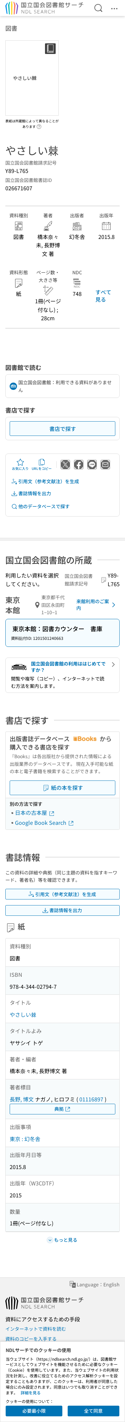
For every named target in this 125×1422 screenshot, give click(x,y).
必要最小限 (34, 1410)
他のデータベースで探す (40, 506)
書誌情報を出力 (31, 493)
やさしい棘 (23, 1014)
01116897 (91, 1099)
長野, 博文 (22, 1099)
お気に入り (20, 464)
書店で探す (62, 429)
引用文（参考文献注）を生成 (45, 481)
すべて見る (103, 295)
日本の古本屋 (35, 812)
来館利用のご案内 (97, 604)
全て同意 (93, 1410)
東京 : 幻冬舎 (25, 1139)
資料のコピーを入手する (31, 1338)
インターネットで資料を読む (35, 1328)
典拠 (62, 1108)
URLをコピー (42, 464)
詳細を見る (31, 1392)
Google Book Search (44, 822)
